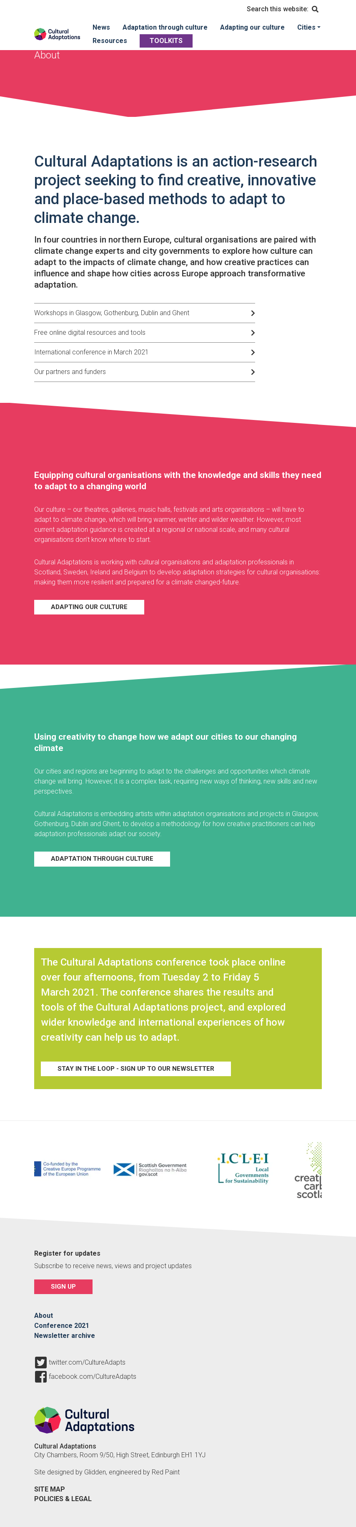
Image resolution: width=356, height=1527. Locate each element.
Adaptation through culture (165, 27)
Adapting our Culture (89, 607)
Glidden (95, 1472)
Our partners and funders (70, 372)
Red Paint (166, 1472)
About (43, 1316)
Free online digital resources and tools (89, 332)
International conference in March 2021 (91, 352)
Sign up (63, 1286)
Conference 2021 (61, 1326)
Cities (306, 27)
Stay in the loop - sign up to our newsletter (136, 1068)
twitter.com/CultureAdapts (87, 1363)
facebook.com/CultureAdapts (92, 1377)
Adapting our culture (252, 27)
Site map (49, 1489)
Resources (110, 41)
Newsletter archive (64, 1336)
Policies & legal (63, 1499)
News (101, 27)
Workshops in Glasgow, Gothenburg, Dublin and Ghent (111, 313)
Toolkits (166, 41)
